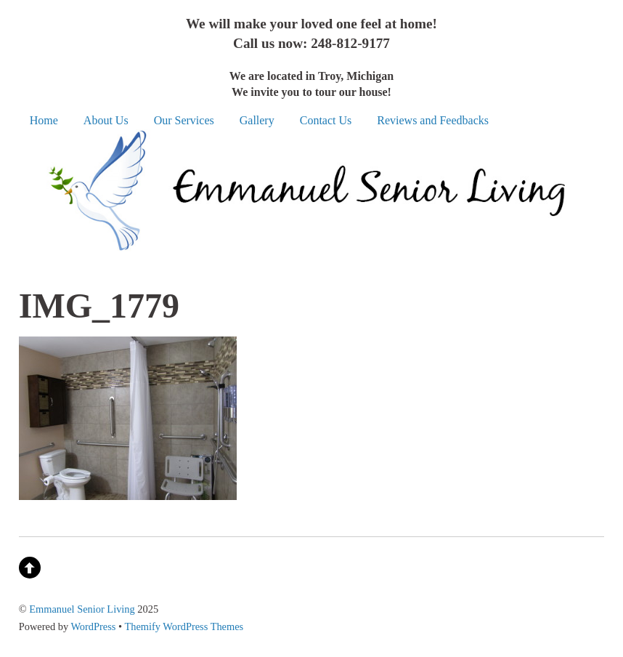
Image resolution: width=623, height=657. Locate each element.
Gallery (257, 120)
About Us (106, 120)
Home (44, 120)
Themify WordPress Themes (183, 626)
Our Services (184, 120)
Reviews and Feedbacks (433, 120)
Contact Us (326, 120)
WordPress (92, 626)
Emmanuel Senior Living (81, 609)
